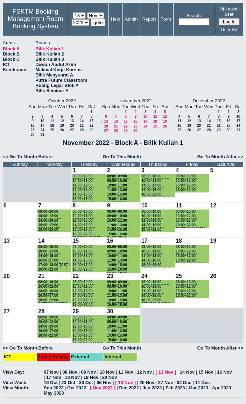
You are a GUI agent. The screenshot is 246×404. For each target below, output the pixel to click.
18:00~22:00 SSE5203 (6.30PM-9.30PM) (53, 230)
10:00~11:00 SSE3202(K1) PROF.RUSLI (118, 185)
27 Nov (165, 382)
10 (42, 121)
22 (91, 125)
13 (72, 121)
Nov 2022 (103, 387)
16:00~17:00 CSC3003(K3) (49, 225)
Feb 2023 (175, 387)
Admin (131, 19)
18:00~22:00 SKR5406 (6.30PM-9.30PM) (87, 234)
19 (62, 125)
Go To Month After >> (220, 156)
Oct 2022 (76, 387)
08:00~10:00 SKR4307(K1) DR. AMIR (155, 176)
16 (32, 125)
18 (52, 125)
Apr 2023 (221, 387)
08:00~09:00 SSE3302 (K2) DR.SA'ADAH (118, 176)
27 (72, 130)
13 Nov (165, 372)
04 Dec (184, 382)
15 (91, 121)
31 (42, 135)
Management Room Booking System (35, 22)
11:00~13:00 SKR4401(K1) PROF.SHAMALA (121, 190)
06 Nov (104, 382)
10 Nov (107, 372)
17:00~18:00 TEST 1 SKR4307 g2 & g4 (54, 265)
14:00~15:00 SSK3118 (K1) (83, 194)
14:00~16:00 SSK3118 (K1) (152, 190)
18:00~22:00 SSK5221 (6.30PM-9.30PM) (156, 194)
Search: (194, 15)
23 (32, 130)
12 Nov (144, 372)
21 (82, 125)
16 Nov (224, 372)
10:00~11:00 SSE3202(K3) (83, 181)
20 (72, 125)
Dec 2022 (129, 387)
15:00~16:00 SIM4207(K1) (117, 199)
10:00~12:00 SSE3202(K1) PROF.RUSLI (186, 181)
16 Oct (51, 382)
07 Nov (51, 372)
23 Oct (68, 382)
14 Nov (187, 372)
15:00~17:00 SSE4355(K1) (186, 185)
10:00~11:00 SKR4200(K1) (152, 181)
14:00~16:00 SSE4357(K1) (49, 221)
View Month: (16, 387)
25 (52, 130)
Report (149, 19)
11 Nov (125, 372)
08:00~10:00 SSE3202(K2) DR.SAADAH (186, 176)
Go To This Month (122, 156)
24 (42, 130)
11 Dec (202, 382)
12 (62, 121)
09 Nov (88, 372)
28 (82, 130)
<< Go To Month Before (28, 156)
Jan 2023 (152, 387)
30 (32, 135)
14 (82, 121)
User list (229, 29)
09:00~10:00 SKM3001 (117, 181)
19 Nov (91, 377)
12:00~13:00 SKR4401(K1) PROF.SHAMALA (86, 190)
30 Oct (86, 382)
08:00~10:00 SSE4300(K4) (83, 176)
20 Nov (109, 377)
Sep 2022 (53, 387)
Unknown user (229, 11)
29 (91, 130)
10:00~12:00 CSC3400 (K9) (49, 216)
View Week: (15, 382)
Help (115, 19)
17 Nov (53, 377)
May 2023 (54, 393)
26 (62, 130)
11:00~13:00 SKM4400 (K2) (153, 185)
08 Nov (69, 372)
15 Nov (205, 372)
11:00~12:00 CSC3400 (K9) (84, 185)
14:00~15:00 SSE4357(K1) (118, 194)
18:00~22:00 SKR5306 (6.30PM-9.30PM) (191, 190)
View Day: (13, 372)
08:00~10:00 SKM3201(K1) (49, 212)
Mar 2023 (198, 387)
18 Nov (72, 377)
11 (52, 121)
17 (42, 125)
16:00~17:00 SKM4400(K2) (83, 199)
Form (166, 19)
